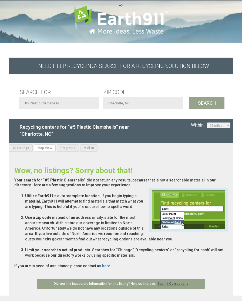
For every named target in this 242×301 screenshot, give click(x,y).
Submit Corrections (172, 284)
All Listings (20, 148)
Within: (210, 125)
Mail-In (89, 148)
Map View (45, 148)
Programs (67, 148)
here (106, 266)
